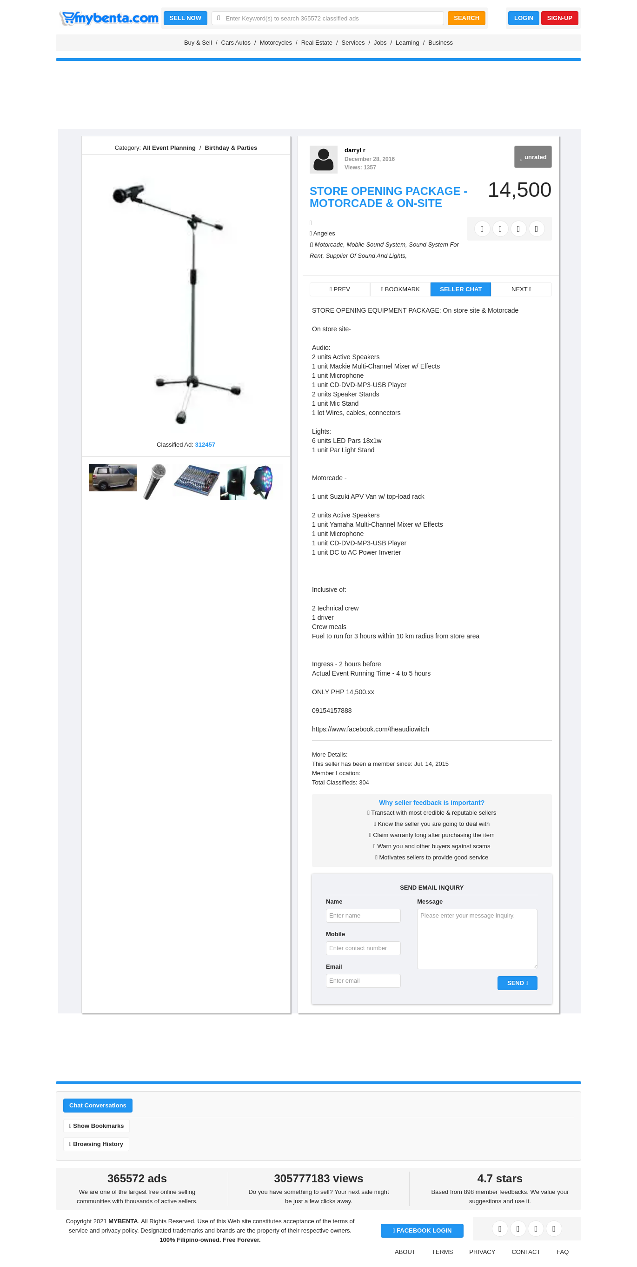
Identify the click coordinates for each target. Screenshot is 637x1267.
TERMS (442, 1251)
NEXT (521, 289)
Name (334, 901)
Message (430, 901)
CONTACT (525, 1251)
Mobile (335, 934)
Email (334, 966)
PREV (340, 289)
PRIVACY (482, 1251)
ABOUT (405, 1251)
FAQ (563, 1251)
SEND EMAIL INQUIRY (432, 887)
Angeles (324, 233)
